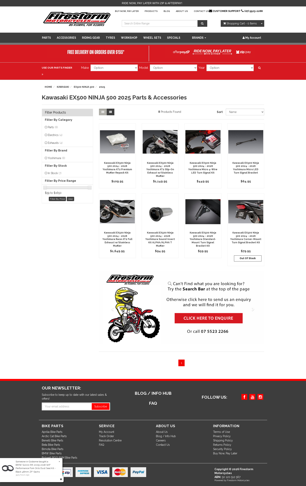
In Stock (54, 173)
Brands (199, 37)
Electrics (55, 135)
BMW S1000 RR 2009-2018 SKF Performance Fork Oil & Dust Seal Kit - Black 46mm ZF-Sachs (35, 468)
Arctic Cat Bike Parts (54, 436)
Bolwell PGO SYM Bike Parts (59, 457)
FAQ (101, 444)
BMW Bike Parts (52, 453)
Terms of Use (221, 431)
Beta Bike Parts (51, 444)
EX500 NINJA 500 (84, 87)
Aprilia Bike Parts (52, 431)
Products (151, 11)
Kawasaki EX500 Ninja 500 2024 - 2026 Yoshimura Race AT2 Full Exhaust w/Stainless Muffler (117, 239)
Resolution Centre (110, 440)
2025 (102, 87)
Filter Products (55, 112)
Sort (220, 112)
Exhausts (55, 142)
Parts (46, 37)
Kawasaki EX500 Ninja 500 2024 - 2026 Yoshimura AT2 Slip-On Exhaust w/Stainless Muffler (160, 169)
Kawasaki (63, 87)
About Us (182, 11)
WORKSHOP (129, 37)
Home (48, 87)
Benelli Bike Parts (52, 440)
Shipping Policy (223, 440)
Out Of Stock (248, 258)
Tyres (110, 37)
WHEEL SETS (152, 37)
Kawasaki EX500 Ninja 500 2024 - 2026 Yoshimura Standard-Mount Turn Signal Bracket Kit (203, 239)
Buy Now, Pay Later (127, 11)
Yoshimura (56, 158)
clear (70, 199)
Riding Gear (91, 37)
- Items (240, 23)
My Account (106, 431)
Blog (167, 11)
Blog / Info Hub (166, 436)
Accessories (66, 37)
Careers (161, 440)
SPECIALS (173, 37)
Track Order (106, 436)
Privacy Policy (222, 436)
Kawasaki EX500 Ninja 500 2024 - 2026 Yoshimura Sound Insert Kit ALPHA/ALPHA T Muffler (160, 239)
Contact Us (201, 11)
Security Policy (222, 449)
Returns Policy (222, 444)
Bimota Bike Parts (52, 449)
